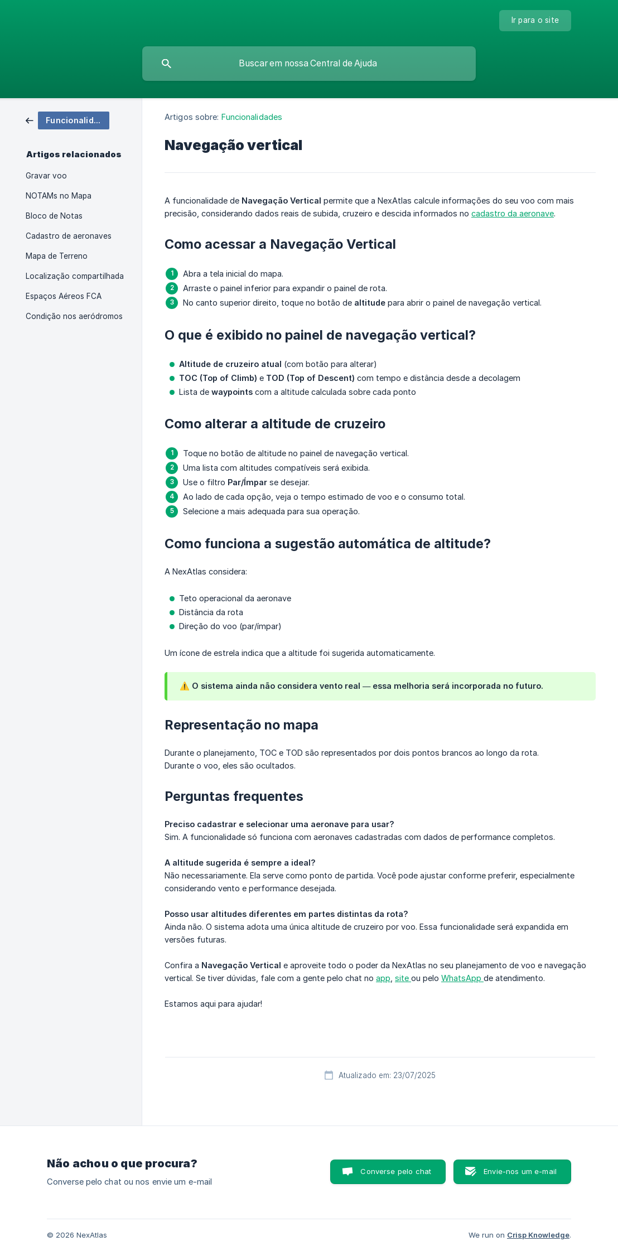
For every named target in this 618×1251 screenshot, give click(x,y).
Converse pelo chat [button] (395, 1171)
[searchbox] (309, 63)
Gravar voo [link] (46, 175)
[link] (67, 119)
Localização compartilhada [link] (75, 276)
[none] (535, 20)
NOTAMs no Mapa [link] (58, 195)
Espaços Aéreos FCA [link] (64, 296)
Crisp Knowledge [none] (538, 1234)
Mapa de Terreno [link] (57, 256)
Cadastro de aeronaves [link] (69, 235)
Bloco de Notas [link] (54, 215)
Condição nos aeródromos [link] (74, 316)
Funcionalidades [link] (252, 117)
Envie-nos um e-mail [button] (520, 1171)
